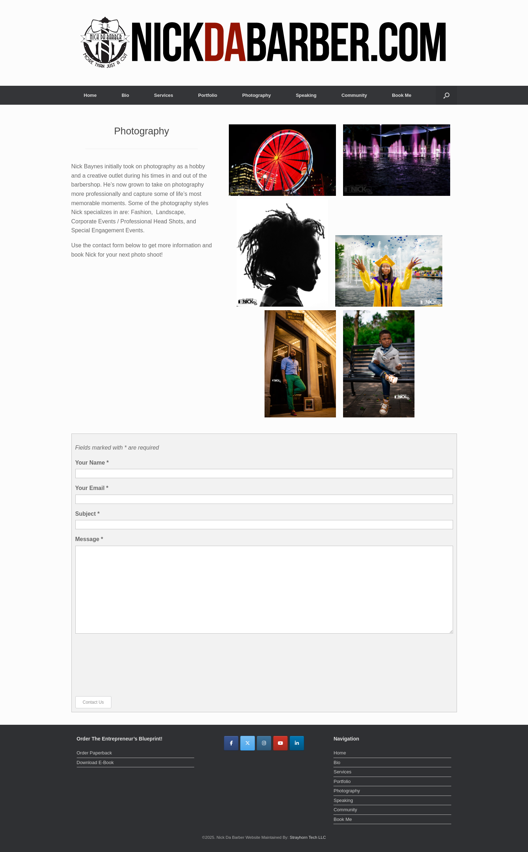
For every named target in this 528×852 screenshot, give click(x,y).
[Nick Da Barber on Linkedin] (297, 743)
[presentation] (104, 664)
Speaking (306, 95)
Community (354, 95)
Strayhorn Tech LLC (308, 837)
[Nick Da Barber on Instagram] (264, 743)
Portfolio (207, 95)
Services (164, 95)
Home (90, 95)
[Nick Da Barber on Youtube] (280, 743)
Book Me (401, 95)
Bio (125, 95)
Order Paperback (94, 753)
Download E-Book (95, 762)
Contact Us (93, 702)
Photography (256, 95)
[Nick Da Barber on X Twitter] (247, 743)
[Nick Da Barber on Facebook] (231, 743)
